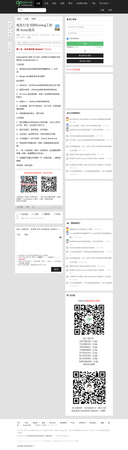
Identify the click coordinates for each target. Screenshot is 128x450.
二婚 (35, 214)
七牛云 (65, 436)
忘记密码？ (99, 47)
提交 (56, 269)
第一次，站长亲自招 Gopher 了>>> (33, 49)
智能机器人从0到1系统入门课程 (80, 229)
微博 (27, 207)
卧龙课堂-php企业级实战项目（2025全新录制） (87, 130)
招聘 (34, 19)
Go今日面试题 (74, 69)
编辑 (18, 234)
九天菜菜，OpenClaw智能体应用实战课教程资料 (87, 140)
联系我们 (93, 423)
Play (72, 423)
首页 (19, 19)
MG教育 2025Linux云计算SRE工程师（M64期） (87, 158)
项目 (54, 3)
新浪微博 (63, 423)
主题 (38, 3)
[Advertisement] (85, 91)
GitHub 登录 (85, 56)
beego (24, 214)
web (57, 214)
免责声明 (82, 423)
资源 (62, 3)
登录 (110, 10)
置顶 (29, 37)
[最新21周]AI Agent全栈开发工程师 (82, 154)
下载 (93, 3)
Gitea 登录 (85, 61)
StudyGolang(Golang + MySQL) (39, 436)
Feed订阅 (27, 425)
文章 (46, 3)
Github (52, 423)
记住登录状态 (73, 39)
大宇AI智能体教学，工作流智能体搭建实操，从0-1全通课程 (90, 171)
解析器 (46, 214)
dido (18, 35)
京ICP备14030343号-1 (25, 446)
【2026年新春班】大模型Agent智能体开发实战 (87, 252)
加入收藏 (20, 207)
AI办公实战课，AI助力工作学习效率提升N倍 (85, 126)
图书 (70, 3)
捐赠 (102, 423)
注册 (102, 10)
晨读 (43, 423)
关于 (18, 423)
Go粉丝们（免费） (98, 411)
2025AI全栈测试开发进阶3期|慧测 (82, 136)
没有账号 (53, 229)
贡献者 (35, 423)
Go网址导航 (82, 3)
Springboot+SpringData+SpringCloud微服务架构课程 (90, 119)
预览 (26, 234)
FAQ (26, 423)
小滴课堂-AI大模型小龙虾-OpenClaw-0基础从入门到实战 (90, 165)
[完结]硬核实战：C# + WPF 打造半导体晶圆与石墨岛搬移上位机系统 (90, 148)
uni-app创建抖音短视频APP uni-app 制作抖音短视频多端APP (90, 235)
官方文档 (104, 3)
